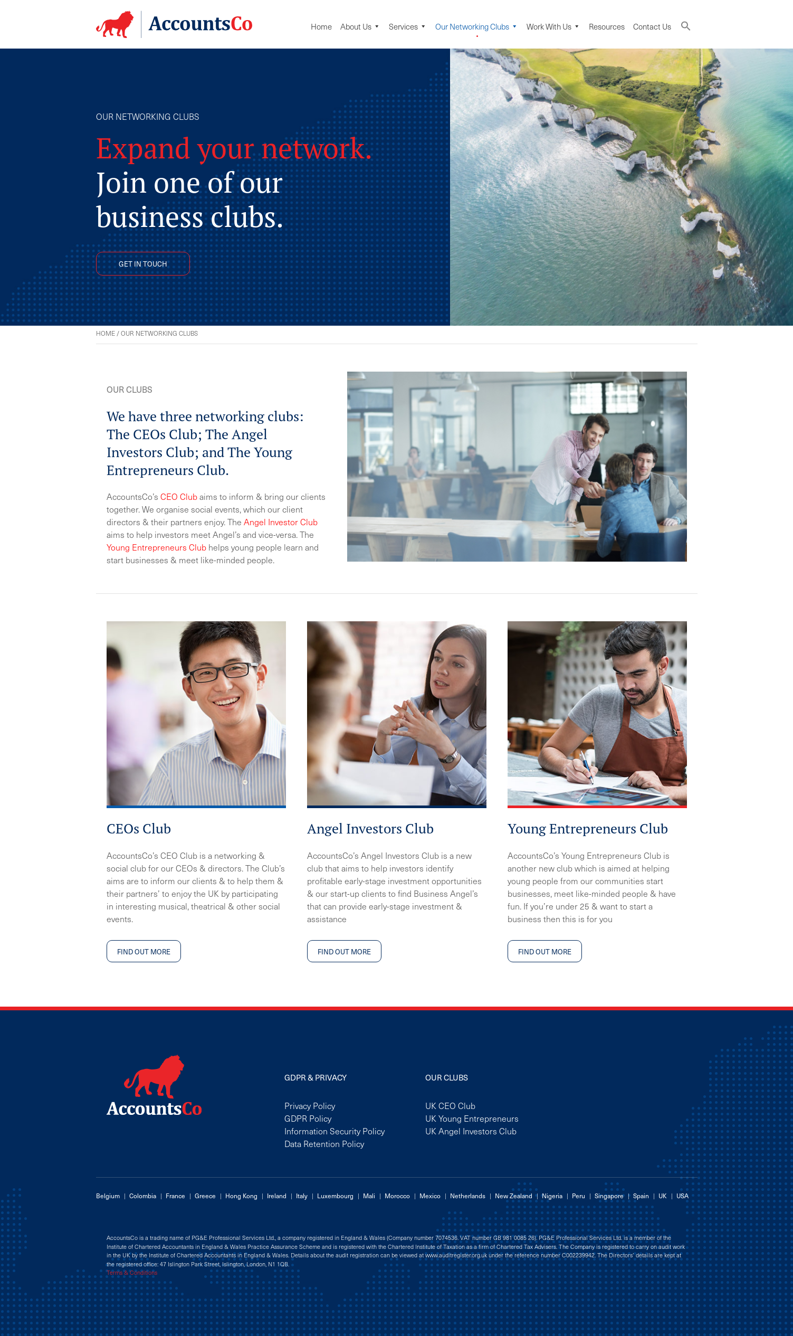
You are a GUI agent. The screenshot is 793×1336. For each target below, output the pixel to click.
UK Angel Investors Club (471, 1130)
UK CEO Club (450, 1105)
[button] (686, 28)
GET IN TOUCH (143, 264)
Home (321, 26)
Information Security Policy (334, 1130)
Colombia (142, 1195)
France (175, 1195)
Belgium (108, 1195)
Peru (578, 1195)
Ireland (276, 1195)
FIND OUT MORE (143, 951)
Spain (641, 1195)
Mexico (430, 1195)
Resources (607, 26)
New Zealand (513, 1195)
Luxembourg (335, 1195)
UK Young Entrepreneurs (472, 1118)
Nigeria (552, 1195)
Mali (369, 1195)
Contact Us (652, 26)
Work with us (553, 26)
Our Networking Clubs (476, 26)
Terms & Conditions (132, 1272)
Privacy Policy (309, 1105)
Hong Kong (241, 1195)
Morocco (397, 1195)
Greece (205, 1195)
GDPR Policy (307, 1118)
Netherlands (467, 1195)
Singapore (609, 1195)
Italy (302, 1195)
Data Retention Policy (324, 1143)
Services (408, 26)
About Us (360, 26)
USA (682, 1195)
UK (662, 1195)
